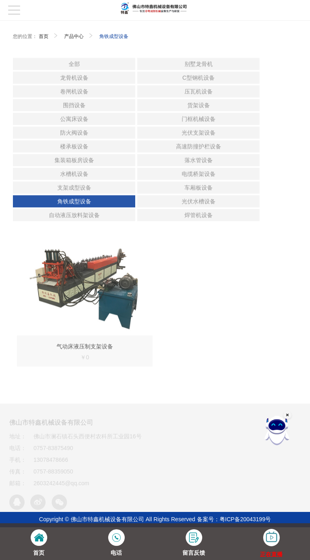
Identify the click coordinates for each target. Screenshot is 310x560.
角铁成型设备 (113, 36)
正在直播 (271, 554)
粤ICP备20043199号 (245, 519)
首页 (43, 36)
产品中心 (74, 36)
